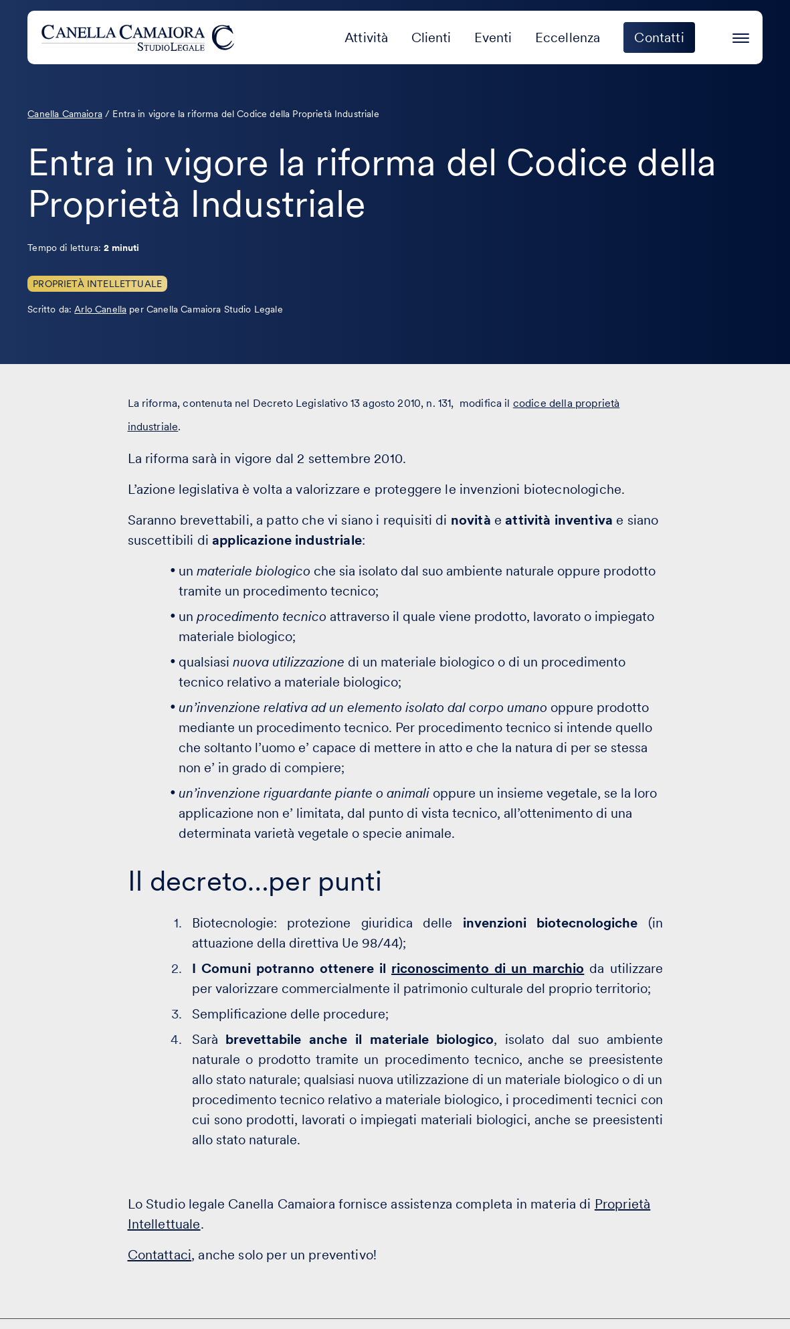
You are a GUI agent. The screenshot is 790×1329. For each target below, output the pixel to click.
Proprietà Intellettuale (97, 283)
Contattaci (160, 1255)
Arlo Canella (100, 309)
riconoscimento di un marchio (487, 968)
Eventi (493, 37)
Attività (366, 37)
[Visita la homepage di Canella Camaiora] (140, 37)
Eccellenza (568, 37)
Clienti (431, 37)
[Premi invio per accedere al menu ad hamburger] (740, 35)
